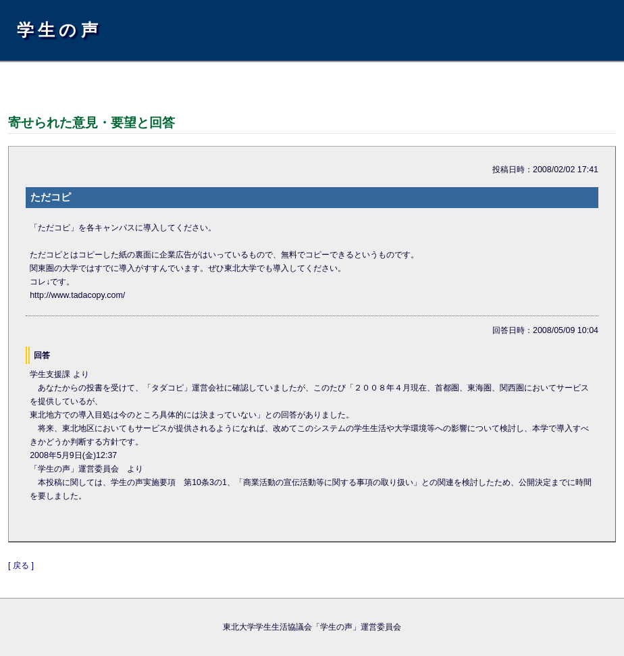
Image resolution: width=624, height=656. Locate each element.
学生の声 (59, 29)
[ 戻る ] (21, 565)
